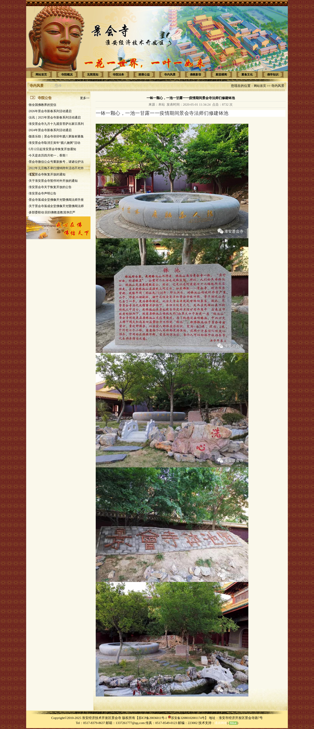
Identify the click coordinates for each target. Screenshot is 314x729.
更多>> (85, 98)
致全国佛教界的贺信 (42, 104)
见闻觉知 (92, 74)
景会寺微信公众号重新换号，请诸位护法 (56, 161)
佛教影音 (195, 74)
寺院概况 (67, 74)
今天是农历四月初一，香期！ (48, 155)
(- (222, 723)
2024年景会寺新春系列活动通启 (50, 130)
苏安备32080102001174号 (188, 718)
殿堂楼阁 (221, 74)
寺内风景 (170, 74)
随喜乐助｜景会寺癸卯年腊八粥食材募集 (56, 136)
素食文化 (247, 74)
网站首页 (41, 74)
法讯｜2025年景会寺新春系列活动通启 (55, 117)
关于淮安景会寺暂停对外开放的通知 (53, 180)
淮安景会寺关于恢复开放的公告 (50, 187)
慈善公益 (144, 74)
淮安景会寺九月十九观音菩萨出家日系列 (56, 123)
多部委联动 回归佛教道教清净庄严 (52, 212)
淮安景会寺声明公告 (42, 193)
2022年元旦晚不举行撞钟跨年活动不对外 (56, 168)
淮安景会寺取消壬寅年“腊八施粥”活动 (54, 142)
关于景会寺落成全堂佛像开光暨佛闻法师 (56, 206)
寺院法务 (118, 74)
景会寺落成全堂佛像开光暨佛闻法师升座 (56, 199)
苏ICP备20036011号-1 (152, 718)
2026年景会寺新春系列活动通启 (50, 111)
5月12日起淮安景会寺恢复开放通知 (52, 149)
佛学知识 (272, 74)
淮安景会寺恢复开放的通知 (47, 174)
